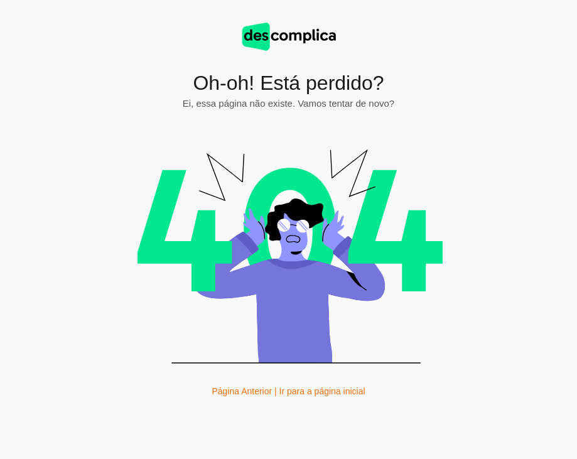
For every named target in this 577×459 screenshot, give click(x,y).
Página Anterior (242, 391)
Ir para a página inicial (322, 391)
